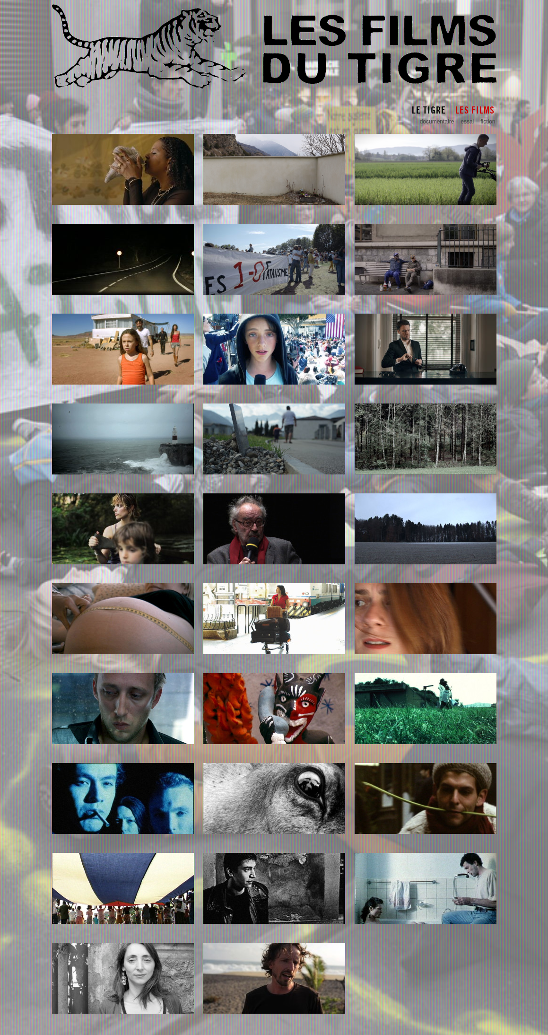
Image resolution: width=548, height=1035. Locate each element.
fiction (487, 121)
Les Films (475, 110)
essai (467, 121)
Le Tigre (429, 110)
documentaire (437, 121)
